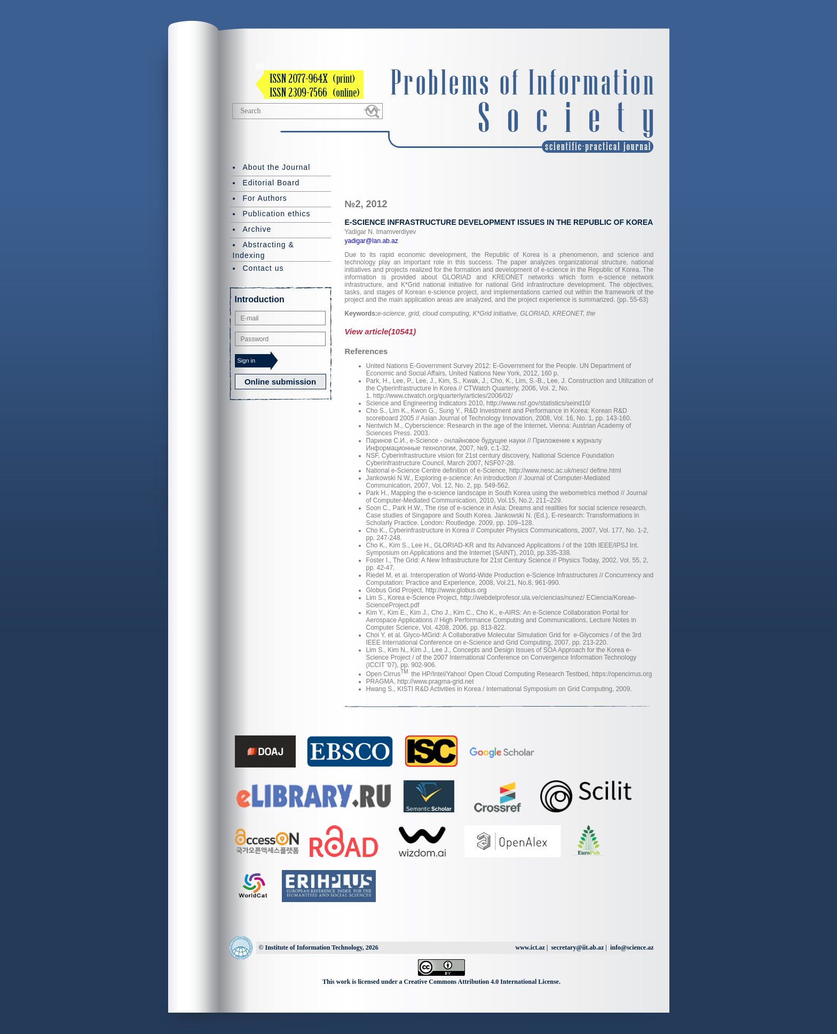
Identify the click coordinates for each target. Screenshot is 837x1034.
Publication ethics (277, 213)
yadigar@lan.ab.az (371, 241)
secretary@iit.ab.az (577, 947)
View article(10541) (380, 331)
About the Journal (277, 167)
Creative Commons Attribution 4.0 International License (481, 981)
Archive (257, 229)
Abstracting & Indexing (263, 250)
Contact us (263, 268)
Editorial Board (271, 182)
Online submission (280, 381)
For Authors (265, 198)
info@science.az (631, 947)
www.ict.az (529, 947)
